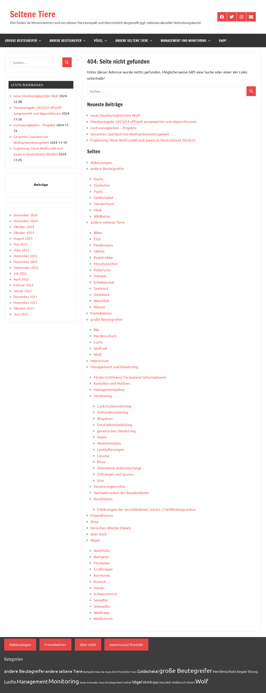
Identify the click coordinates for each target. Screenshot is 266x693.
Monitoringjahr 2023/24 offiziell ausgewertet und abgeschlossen (143, 121)
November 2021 (26, 302)
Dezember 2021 (25, 296)
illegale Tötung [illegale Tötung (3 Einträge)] (247, 671)
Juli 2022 (20, 273)
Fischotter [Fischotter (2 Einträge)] (124, 671)
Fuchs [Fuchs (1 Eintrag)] (134, 671)
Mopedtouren (101, 515)
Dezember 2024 (25, 215)
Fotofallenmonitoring (114, 424)
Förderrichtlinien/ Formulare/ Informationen (130, 377)
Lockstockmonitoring (114, 406)
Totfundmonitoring (112, 412)
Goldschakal (103, 197)
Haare (102, 437)
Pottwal (100, 276)
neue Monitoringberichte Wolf (115, 115)
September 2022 (26, 267)
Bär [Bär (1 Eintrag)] (103, 671)
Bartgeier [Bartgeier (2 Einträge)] (89, 671)
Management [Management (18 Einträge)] (32, 681)
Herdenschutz (105, 335)
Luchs (98, 342)
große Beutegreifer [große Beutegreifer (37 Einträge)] (185, 670)
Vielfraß (100, 348)
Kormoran (102, 575)
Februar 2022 (23, 285)
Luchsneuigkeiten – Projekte (113, 127)
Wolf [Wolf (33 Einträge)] (201, 681)
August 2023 (23, 238)
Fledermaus (103, 245)
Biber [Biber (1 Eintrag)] (98, 671)
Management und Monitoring (186, 40)
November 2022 (26, 261)
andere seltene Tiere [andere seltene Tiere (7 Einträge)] (64, 671)
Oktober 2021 (24, 308)
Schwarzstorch (105, 593)
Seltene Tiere (32, 14)
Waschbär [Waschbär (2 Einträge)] (165, 682)
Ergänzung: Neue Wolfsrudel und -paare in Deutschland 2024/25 (143, 140)
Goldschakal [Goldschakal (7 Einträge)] (148, 671)
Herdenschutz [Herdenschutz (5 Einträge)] (224, 671)
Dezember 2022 (25, 256)
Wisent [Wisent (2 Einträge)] (190, 682)
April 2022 (21, 279)
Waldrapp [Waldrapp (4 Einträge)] (151, 682)
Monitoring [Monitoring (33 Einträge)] (63, 681)
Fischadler (102, 563)
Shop (222, 40)
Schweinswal (104, 282)
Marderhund (104, 203)
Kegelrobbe (103, 257)
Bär (96, 329)
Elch (97, 239)
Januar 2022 (23, 291)
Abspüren (105, 418)
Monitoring (103, 395)
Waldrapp (102, 612)
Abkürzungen (101, 162)
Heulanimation (109, 443)
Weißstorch (103, 618)
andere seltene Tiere (133, 40)
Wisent (99, 307)
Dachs (98, 179)
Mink (98, 210)
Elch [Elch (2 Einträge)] (114, 671)
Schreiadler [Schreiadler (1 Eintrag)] (92, 682)
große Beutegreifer (23, 40)
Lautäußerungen (110, 449)
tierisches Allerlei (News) (110, 528)
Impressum (99, 360)
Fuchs (98, 191)
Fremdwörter (101, 313)
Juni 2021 (21, 314)
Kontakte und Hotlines (112, 383)
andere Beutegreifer (67, 40)
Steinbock (102, 294)
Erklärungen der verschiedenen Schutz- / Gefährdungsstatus (146, 509)
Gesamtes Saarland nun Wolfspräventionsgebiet (129, 134)
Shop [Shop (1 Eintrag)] (101, 682)
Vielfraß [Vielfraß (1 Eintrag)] (127, 682)
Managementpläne (109, 389)
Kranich (100, 581)
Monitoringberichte (110, 486)
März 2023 (21, 250)
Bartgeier (101, 556)
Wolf (98, 354)
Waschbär (102, 300)
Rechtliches (103, 499)
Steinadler (102, 606)
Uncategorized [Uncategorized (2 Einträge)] (113, 682)
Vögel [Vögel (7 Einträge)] (137, 681)
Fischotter (102, 185)
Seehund (101, 288)
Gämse (99, 251)
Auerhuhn (102, 550)
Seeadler (101, 600)
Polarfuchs (102, 270)
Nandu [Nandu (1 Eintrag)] (83, 682)
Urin (100, 480)
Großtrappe (103, 569)
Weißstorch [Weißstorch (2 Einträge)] (179, 682)
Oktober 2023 (24, 232)
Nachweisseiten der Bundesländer (121, 492)
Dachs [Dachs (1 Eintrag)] (108, 671)
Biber (98, 232)
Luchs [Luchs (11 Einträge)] (10, 681)
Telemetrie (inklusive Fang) (119, 468)
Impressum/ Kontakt (126, 644)
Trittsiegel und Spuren (115, 474)
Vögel (100, 40)
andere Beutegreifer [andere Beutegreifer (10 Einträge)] (24, 671)
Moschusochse (106, 263)
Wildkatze (102, 216)
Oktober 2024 (24, 226)
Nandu (99, 587)
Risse (101, 461)
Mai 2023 (20, 244)
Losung (103, 455)
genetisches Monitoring (116, 431)
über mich (98, 534)
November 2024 (26, 221)
